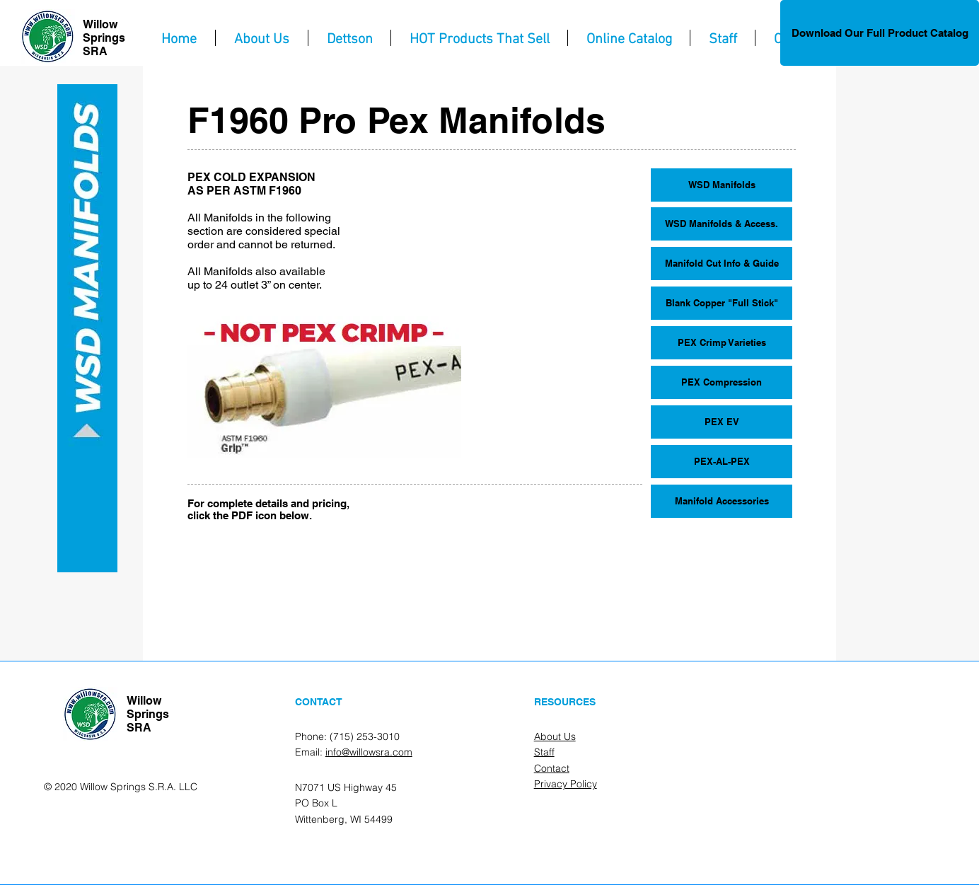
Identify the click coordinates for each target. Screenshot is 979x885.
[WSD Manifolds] (721, 185)
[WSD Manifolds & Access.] (721, 224)
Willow (100, 24)
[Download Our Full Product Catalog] (879, 33)
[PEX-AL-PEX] (721, 461)
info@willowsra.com (368, 752)
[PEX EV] (721, 422)
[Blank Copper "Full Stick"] (721, 303)
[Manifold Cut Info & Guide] (721, 263)
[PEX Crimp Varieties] (721, 342)
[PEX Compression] (721, 382)
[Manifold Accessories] (721, 501)
